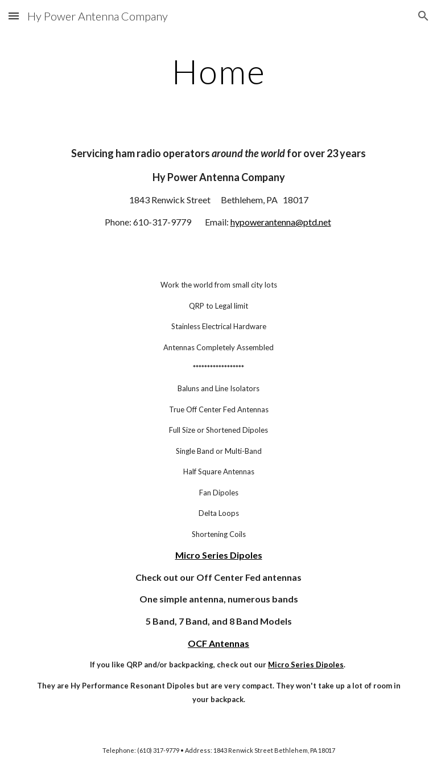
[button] (13, 15)
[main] (218, 71)
